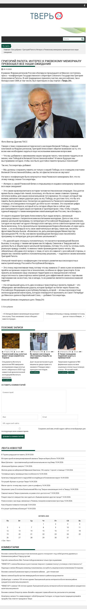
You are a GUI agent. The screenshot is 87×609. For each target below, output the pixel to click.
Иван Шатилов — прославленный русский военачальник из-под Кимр (28, 462)
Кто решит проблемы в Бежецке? (14, 509)
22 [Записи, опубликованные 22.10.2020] (43, 534)
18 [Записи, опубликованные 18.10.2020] (80, 531)
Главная (7, 50)
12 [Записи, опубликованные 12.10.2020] (8, 531)
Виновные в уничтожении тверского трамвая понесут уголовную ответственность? (50, 564)
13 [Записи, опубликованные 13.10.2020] (19, 531)
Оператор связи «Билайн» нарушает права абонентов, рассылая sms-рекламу (45, 592)
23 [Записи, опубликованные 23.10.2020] (56, 534)
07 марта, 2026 (7, 352)
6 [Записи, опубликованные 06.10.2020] (19, 527)
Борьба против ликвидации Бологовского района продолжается (38, 576)
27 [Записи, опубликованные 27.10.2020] (19, 538)
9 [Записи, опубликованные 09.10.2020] (55, 527)
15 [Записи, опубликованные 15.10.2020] (43, 531)
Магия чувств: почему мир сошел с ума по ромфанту (21, 485)
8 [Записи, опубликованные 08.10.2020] (43, 527)
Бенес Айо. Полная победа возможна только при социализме (38, 560)
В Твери (71, 372)
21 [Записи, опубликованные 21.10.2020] (31, 534)
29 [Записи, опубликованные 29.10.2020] (43, 538)
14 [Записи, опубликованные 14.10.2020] (31, 531)
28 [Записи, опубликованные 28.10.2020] (31, 538)
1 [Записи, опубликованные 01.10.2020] (43, 524)
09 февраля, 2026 (64, 352)
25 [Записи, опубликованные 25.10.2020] (80, 534)
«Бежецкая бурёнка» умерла (12, 466)
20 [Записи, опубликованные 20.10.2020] (19, 534)
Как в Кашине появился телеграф (14, 505)
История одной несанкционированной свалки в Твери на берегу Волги (28, 458)
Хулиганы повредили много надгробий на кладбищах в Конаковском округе (30, 478)
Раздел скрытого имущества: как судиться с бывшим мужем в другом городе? (31, 497)
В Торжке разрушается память (13, 455)
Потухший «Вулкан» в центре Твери (15, 482)
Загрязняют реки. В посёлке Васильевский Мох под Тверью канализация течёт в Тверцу (35, 489)
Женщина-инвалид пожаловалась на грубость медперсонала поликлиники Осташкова (49, 568)
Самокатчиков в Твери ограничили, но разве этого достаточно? (26, 493)
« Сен (3, 541)
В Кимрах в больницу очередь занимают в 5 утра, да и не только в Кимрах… (65, 315)
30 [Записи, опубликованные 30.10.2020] (56, 538)
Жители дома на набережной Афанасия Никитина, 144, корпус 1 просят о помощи (32, 470)
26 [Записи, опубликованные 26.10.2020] (8, 538)
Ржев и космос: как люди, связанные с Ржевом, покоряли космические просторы (32, 501)
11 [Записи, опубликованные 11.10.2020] (80, 527)
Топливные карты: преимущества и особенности (20, 474)
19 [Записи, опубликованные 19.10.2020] (8, 534)
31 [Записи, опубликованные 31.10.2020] (68, 538)
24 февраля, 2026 (36, 352)
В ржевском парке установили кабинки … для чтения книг (37, 572)
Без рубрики (16, 50)
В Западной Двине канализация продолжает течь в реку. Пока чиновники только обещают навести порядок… (20, 316)
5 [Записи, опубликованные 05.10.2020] (7, 527)
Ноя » (9, 541)
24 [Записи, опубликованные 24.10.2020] (68, 534)
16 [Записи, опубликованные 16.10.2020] (56, 531)
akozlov (17, 352)
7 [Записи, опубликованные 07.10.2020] (31, 527)
